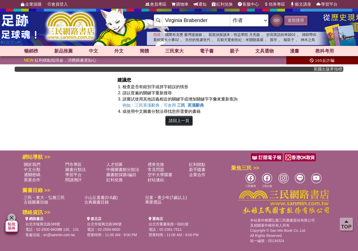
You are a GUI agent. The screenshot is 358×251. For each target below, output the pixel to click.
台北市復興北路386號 (42, 224)
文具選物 (264, 51)
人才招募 (114, 164)
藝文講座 (300, 4)
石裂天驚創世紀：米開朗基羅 (240, 40)
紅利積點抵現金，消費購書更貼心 (60, 60)
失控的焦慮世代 (197, 40)
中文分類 (32, 169)
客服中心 (248, 4)
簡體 (144, 51)
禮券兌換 (156, 164)
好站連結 (156, 180)
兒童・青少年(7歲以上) (166, 197)
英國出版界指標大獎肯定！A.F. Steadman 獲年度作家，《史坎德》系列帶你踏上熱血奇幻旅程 (330, 69)
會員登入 (57, 4)
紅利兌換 (222, 4)
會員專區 (155, 4)
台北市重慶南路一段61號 (169, 224)
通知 (200, 4)
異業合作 (32, 180)
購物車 (180, 4)
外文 (119, 51)
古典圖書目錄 (96, 202)
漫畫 (294, 51)
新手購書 (197, 169)
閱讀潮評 (73, 180)
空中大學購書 (160, 175)
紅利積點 (197, 164)
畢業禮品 (153, 202)
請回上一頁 (179, 120)
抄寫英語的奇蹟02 (281, 35)
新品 (63, 51)
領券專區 (274, 4)
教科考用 (324, 51)
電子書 (207, 51)
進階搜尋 (296, 20)
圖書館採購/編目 (121, 175)
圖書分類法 (75, 169)
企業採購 (31, 4)
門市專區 (73, 164)
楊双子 (289, 40)
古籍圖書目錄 (36, 202)
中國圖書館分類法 (122, 169)
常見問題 (156, 169)
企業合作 (197, 175)
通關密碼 (32, 175)
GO (276, 20)
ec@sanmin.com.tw (59, 235)
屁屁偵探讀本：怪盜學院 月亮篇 (234, 35)
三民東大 (174, 51)
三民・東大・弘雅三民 (44, 197)
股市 (273, 40)
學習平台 (326, 4)
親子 (234, 51)
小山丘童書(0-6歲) (101, 197)
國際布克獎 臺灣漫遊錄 (183, 35)
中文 (93, 51)
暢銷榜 (31, 51)
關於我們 (32, 164)
